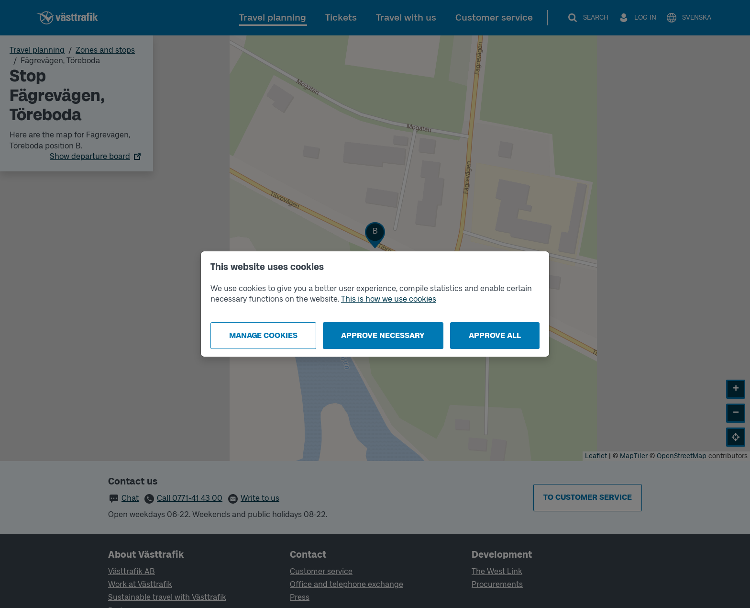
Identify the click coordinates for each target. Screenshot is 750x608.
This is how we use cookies (388, 299)
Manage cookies (263, 335)
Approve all (495, 335)
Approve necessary (383, 335)
